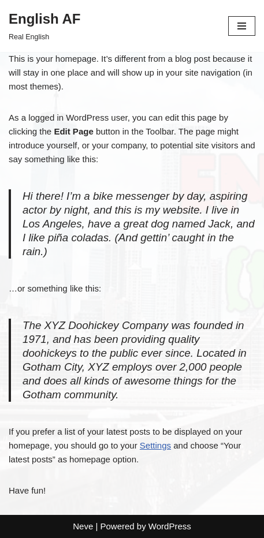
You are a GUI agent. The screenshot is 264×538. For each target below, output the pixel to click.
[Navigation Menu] (241, 26)
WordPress (169, 526)
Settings (155, 445)
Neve (83, 526)
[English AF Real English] (44, 26)
